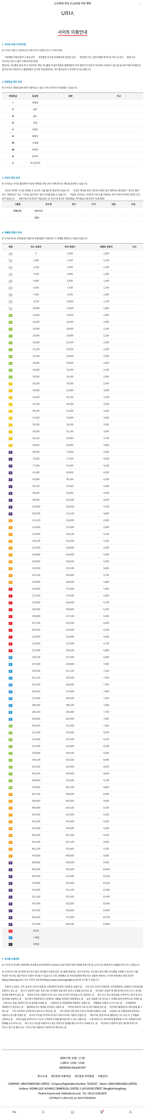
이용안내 (102, 1075)
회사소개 (42, 1075)
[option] (72, 3)
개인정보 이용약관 (61, 1075)
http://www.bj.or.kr (13, 979)
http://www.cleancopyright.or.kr (61, 979)
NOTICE (39, 210)
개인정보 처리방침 (84, 1075)
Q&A (37, 217)
